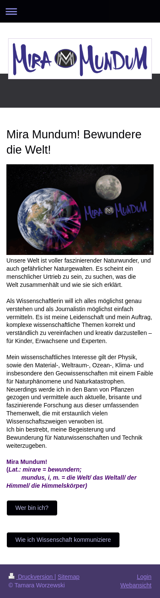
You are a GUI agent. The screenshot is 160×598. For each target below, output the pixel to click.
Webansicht (135, 585)
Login (144, 576)
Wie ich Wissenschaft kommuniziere (63, 539)
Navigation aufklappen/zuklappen (80, 11)
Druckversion (31, 576)
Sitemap (68, 576)
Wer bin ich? (32, 507)
